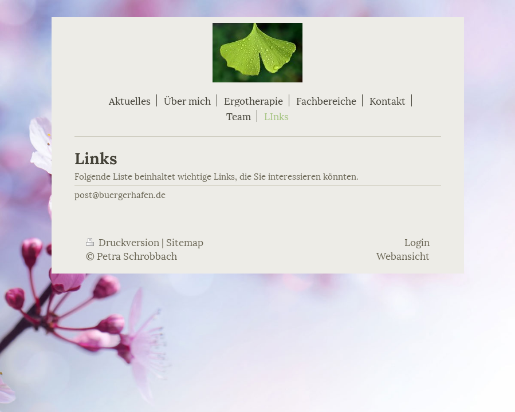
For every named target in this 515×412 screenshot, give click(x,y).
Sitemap (184, 241)
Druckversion (124, 241)
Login (417, 241)
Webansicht (403, 255)
